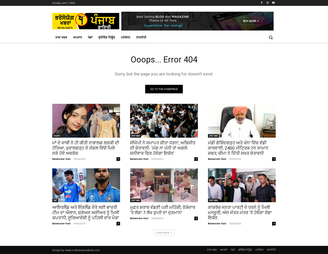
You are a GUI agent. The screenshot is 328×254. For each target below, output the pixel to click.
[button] (271, 37)
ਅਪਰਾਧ (57, 135)
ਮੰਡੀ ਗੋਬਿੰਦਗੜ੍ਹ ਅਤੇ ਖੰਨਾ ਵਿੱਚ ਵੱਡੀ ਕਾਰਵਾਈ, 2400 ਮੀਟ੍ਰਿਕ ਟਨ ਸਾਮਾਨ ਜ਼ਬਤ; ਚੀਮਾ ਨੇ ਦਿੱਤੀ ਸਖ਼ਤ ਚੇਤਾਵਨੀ (238, 148)
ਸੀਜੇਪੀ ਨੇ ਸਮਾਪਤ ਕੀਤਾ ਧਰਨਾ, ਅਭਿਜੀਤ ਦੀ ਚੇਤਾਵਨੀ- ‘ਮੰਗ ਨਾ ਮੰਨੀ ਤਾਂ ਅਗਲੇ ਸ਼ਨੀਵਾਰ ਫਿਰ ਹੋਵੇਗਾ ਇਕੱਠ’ (162, 148)
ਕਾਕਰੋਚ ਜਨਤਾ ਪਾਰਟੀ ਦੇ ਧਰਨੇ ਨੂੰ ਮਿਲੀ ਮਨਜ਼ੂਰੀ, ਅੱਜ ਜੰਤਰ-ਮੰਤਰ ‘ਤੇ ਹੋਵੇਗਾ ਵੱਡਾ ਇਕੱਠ (240, 212)
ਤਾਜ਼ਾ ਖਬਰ (135, 135)
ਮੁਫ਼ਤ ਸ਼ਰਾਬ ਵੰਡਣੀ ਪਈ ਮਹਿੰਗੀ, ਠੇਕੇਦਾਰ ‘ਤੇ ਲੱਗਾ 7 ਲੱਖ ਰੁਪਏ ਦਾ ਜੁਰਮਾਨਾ (162, 210)
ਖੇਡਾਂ (55, 200)
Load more (164, 232)
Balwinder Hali (61, 158)
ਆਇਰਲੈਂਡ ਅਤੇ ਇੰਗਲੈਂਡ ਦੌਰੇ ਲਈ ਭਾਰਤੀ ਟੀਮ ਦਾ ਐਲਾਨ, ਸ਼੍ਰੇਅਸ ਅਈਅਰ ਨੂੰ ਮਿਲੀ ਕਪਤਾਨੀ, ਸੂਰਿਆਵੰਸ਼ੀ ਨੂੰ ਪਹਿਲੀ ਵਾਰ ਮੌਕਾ (85, 212)
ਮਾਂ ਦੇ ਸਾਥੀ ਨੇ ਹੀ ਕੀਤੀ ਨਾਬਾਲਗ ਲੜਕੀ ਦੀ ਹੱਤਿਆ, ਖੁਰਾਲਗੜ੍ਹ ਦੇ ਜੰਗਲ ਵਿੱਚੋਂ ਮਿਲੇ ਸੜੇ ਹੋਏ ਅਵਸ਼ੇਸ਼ (85, 148)
